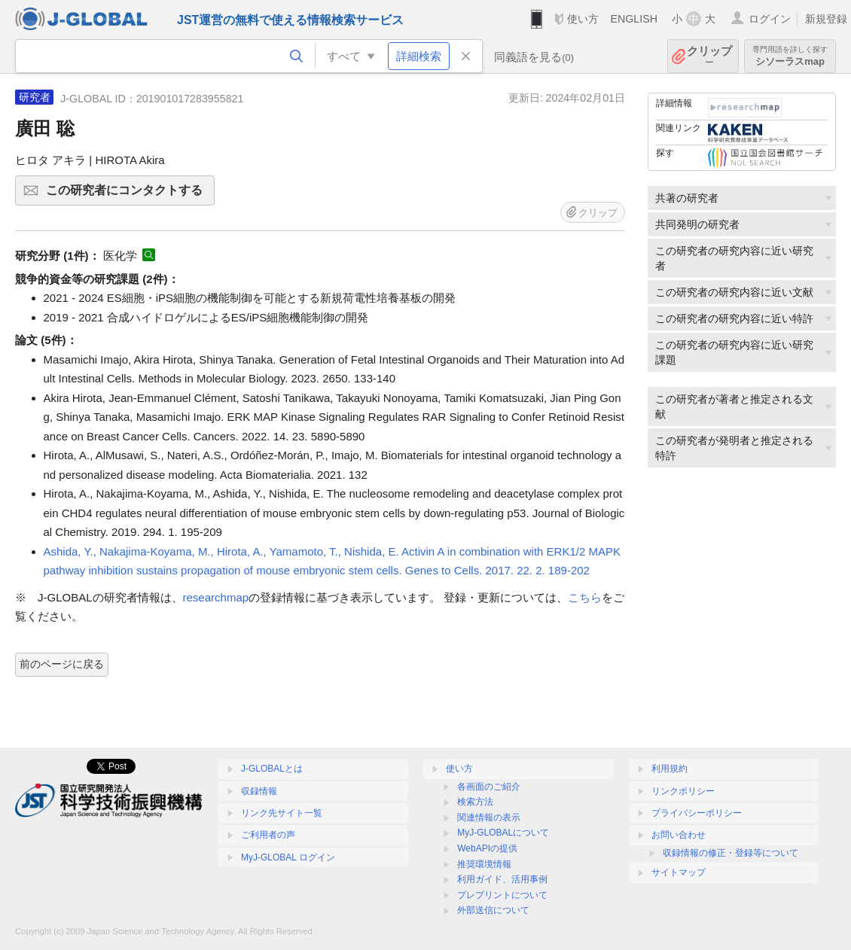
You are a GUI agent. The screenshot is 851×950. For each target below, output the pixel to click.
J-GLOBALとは (272, 768)
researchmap (216, 597)
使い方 (583, 19)
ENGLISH (633, 19)
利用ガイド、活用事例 (502, 879)
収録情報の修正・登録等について (730, 853)
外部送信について (493, 910)
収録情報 (259, 791)
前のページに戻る (62, 664)
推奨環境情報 (484, 864)
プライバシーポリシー (696, 813)
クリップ (709, 56)
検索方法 (475, 801)
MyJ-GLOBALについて (503, 832)
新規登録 (826, 19)
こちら (585, 597)
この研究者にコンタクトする (128, 195)
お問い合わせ (678, 835)
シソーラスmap (790, 56)
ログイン (770, 19)
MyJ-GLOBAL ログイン (288, 857)
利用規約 (669, 768)
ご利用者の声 (268, 835)
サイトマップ (678, 872)
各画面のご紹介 (488, 786)
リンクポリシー (683, 791)
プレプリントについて (502, 895)
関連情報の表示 (488, 817)
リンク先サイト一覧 (281, 813)
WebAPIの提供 (487, 848)
